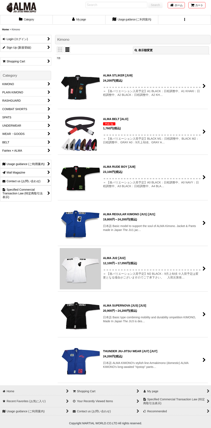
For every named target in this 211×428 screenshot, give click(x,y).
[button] (184, 19)
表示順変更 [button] (144, 50)
